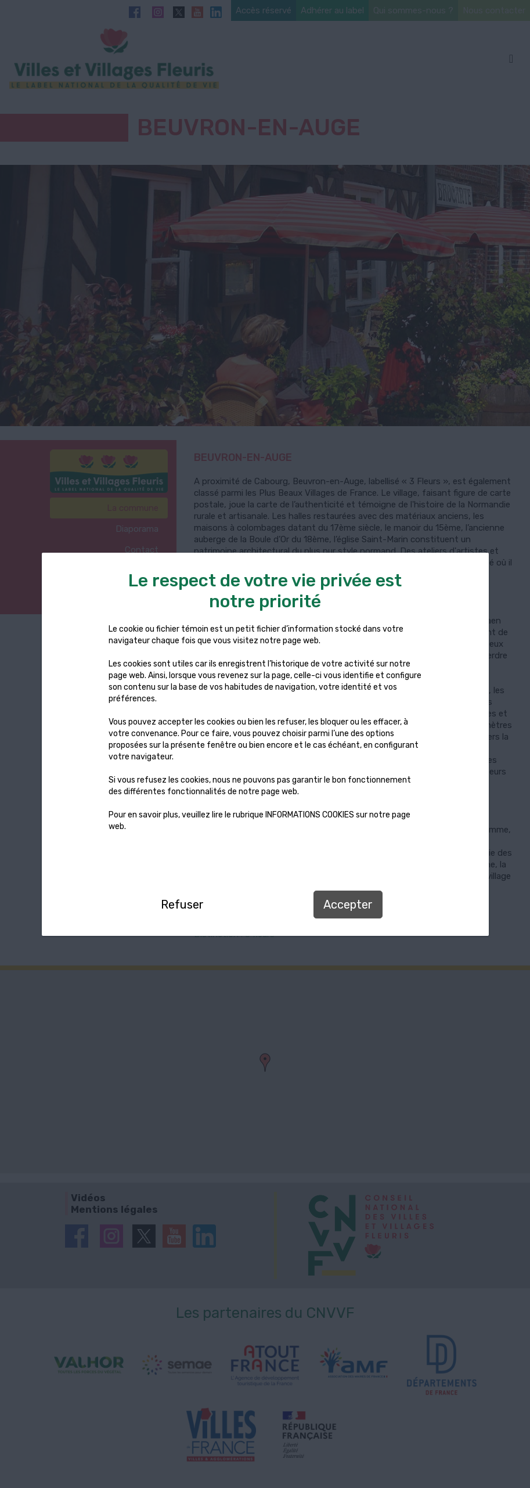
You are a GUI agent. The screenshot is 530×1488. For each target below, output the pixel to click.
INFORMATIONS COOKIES (309, 815)
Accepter (348, 904)
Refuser (182, 904)
